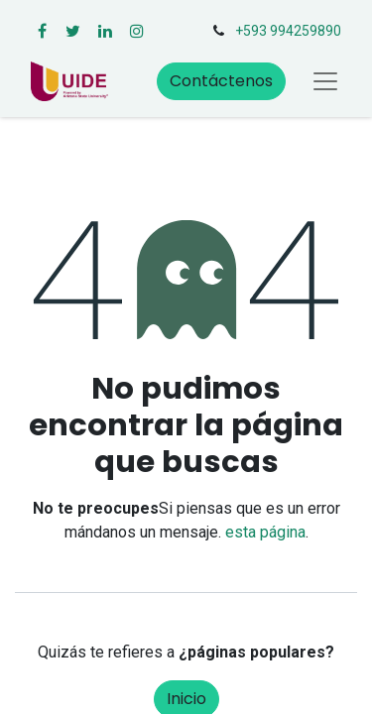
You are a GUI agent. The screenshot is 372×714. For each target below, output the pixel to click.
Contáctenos (221, 80)
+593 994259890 (288, 31)
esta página (265, 532)
